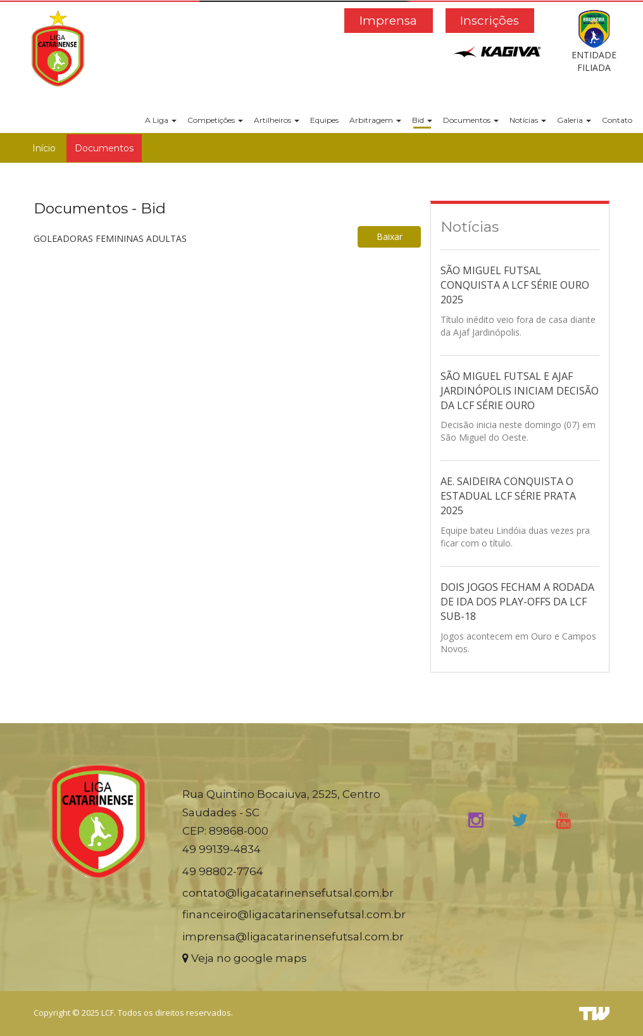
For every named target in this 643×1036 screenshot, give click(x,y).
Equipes (324, 120)
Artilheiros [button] (276, 120)
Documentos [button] (471, 120)
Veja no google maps (244, 958)
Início (44, 148)
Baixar (390, 237)
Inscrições (489, 20)
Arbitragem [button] (375, 120)
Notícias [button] (527, 120)
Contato (617, 120)
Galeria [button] (574, 120)
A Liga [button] (161, 120)
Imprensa (388, 20)
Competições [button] (215, 120)
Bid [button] (422, 120)
